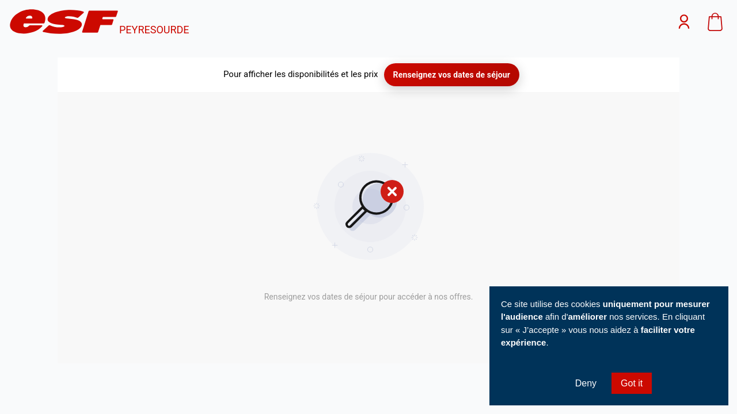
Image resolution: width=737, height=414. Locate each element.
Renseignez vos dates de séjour (451, 74)
